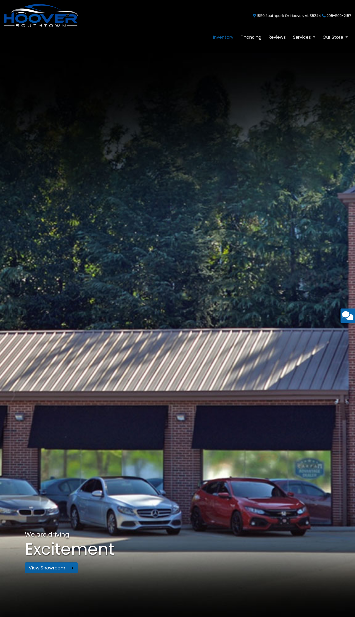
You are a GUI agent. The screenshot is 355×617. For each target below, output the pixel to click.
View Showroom (51, 568)
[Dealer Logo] (41, 15)
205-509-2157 (338, 15)
